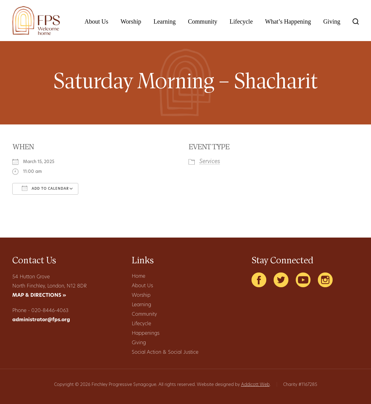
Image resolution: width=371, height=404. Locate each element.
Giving (331, 21)
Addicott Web (255, 385)
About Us (96, 21)
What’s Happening (288, 21)
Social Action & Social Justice (165, 352)
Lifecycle (241, 21)
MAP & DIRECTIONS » (39, 295)
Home (138, 276)
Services (209, 162)
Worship (130, 21)
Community (202, 21)
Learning (165, 21)
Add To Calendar (45, 188)
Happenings (145, 333)
